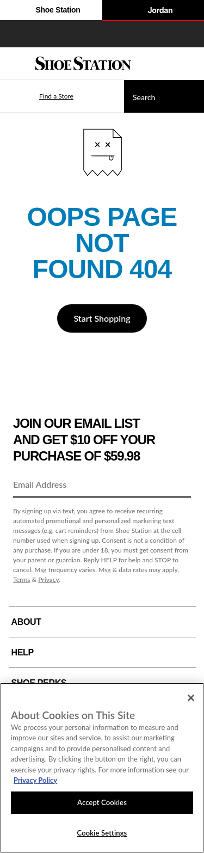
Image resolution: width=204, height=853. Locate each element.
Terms (21, 579)
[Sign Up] (179, 485)
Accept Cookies (102, 802)
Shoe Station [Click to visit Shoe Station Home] (50, 10)
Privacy (48, 579)
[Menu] (16, 63)
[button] (40, 96)
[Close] (191, 698)
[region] (102, 768)
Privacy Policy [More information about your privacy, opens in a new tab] (35, 780)
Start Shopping (101, 318)
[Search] (164, 96)
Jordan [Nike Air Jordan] (152, 10)
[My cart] (190, 64)
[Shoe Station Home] (83, 64)
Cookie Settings (102, 833)
